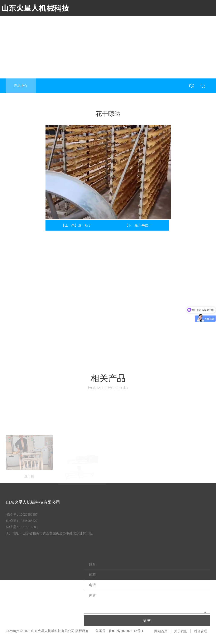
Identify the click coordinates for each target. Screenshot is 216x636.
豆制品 (155, 23)
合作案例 (188, 23)
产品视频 (139, 23)
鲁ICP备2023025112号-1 (126, 631)
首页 (90, 23)
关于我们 (104, 23)
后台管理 (200, 631)
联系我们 (206, 23)
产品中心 (122, 23)
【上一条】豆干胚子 (76, 225)
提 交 (147, 620)
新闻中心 (171, 23)
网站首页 (161, 631)
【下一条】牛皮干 (138, 225)
